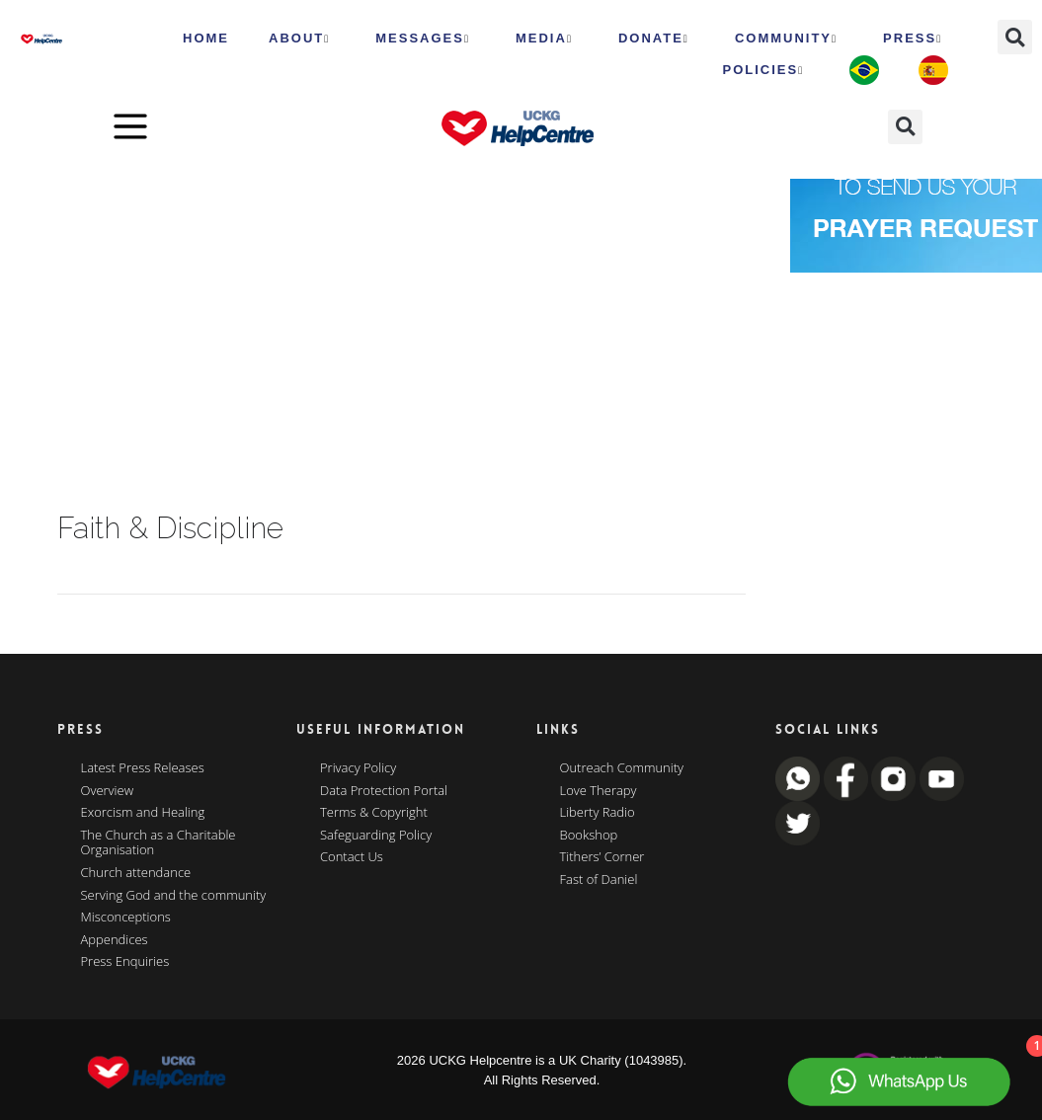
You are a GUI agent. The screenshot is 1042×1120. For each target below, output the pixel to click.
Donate (653, 38)
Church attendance (136, 873)
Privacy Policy (358, 768)
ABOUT (299, 38)
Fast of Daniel (599, 880)
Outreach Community (622, 768)
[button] (1015, 37)
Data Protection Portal (383, 791)
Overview (107, 791)
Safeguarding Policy (376, 835)
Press (912, 38)
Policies (763, 70)
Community (786, 38)
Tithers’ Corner (602, 857)
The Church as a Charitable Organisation (158, 843)
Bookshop (589, 835)
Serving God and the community (174, 896)
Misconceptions (126, 917)
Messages (422, 38)
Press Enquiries (125, 962)
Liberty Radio (597, 813)
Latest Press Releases (142, 768)
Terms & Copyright (374, 813)
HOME (206, 38)
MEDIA (544, 38)
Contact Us (351, 857)
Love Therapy (598, 791)
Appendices (114, 940)
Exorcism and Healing (143, 813)
